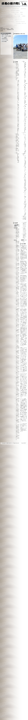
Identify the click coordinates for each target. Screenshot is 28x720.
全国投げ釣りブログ (5, 10)
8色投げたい (10, 14)
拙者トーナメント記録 (19, 14)
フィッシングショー (10, 21)
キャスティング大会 (14, 12)
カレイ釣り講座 (17, 16)
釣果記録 (23, 16)
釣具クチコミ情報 (4, 19)
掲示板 (21, 12)
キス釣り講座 (10, 16)
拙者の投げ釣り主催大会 (15, 10)
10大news (3, 21)
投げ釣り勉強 (3, 14)
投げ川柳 (11, 19)
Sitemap (15, 25)
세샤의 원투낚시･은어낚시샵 (21, 23)
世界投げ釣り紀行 (15, 8)
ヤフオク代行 (3, 25)
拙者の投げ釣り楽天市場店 (15, 6)
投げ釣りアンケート (18, 19)
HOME (1, 27)
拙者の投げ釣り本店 (5, 6)
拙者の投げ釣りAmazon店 (5, 8)
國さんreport (3, 16)
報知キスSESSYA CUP (5, 12)
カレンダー (10, 25)
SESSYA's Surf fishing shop (20, 21)
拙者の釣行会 (23, 8)
